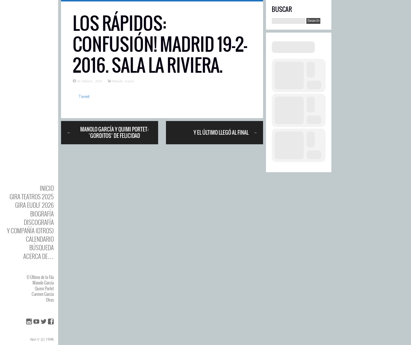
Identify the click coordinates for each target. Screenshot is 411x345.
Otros (50, 299)
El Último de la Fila (40, 277)
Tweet (84, 96)
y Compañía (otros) (30, 230)
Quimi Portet (44, 288)
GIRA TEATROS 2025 (32, 196)
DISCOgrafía (39, 222)
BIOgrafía (42, 213)
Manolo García (43, 282)
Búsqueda (41, 247)
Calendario (40, 238)
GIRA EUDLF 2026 (34, 204)
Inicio (47, 188)
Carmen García (43, 294)
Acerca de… (38, 256)
